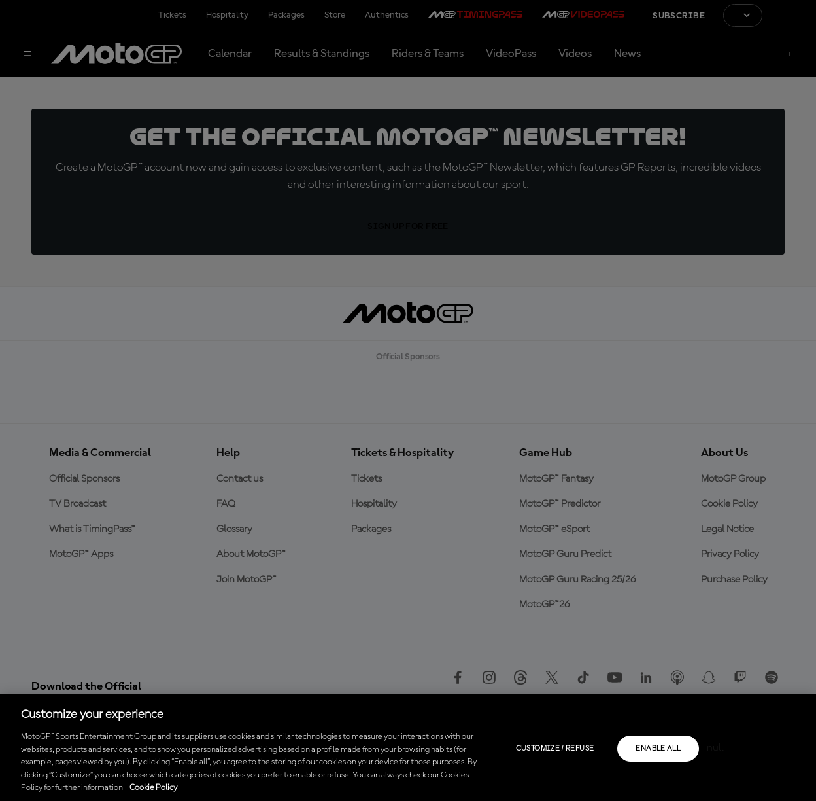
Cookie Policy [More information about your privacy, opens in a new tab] (153, 787)
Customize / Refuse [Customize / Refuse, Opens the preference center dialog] (555, 749)
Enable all (658, 749)
